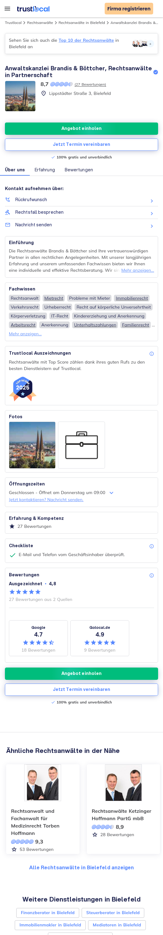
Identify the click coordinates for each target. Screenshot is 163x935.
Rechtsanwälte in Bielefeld (82, 22)
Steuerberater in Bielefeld (113, 912)
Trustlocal (13, 22)
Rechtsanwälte (40, 22)
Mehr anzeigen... (137, 270)
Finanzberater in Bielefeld (48, 912)
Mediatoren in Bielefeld (117, 925)
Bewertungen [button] (79, 170)
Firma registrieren (129, 9)
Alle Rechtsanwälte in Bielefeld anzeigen (81, 867)
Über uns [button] (15, 170)
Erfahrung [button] (45, 170)
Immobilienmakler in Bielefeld (50, 925)
